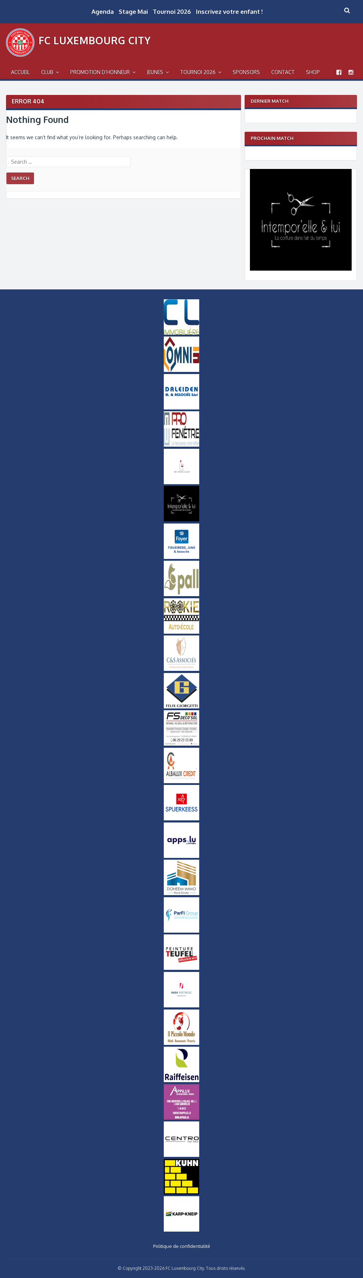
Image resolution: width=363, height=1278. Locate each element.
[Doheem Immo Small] (181, 893)
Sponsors (246, 72)
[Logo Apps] (181, 856)
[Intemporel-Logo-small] (181, 519)
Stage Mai (133, 11)
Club (47, 72)
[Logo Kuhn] (181, 1192)
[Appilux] (181, 1118)
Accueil (20, 72)
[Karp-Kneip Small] (181, 1230)
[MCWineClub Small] (181, 482)
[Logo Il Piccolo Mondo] (181, 1043)
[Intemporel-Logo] (301, 269)
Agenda (102, 11)
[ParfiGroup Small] (181, 931)
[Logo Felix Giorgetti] (181, 706)
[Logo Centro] (181, 1155)
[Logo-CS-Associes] (181, 669)
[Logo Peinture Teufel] (181, 968)
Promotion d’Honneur (100, 72)
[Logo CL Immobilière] (181, 333)
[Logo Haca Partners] (181, 1005)
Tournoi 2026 (172, 11)
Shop (313, 72)
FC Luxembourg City (95, 40)
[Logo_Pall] (181, 594)
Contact (283, 72)
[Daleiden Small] (181, 408)
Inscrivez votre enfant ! (229, 11)
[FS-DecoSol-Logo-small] (181, 744)
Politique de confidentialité (181, 1246)
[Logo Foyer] (181, 557)
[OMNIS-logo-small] (181, 370)
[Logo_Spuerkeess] (181, 818)
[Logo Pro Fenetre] (181, 445)
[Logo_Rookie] (181, 632)
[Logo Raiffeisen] (181, 1080)
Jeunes (155, 72)
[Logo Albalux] (181, 781)
